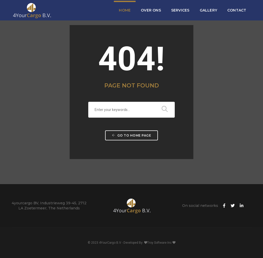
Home (125, 10)
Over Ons (151, 10)
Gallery (208, 10)
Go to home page (131, 135)
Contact (236, 10)
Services (180, 10)
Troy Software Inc (160, 242)
